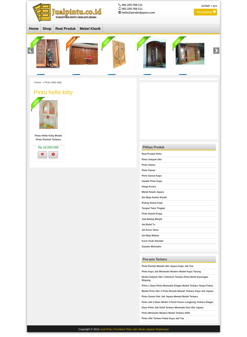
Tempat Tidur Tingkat (153, 208)
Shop (47, 29)
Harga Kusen (149, 186)
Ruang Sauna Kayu (152, 203)
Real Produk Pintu (152, 154)
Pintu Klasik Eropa (152, 213)
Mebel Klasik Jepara (153, 192)
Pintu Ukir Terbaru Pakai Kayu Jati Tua (163, 318)
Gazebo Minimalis (151, 246)
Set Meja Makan (150, 235)
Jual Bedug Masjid (152, 219)
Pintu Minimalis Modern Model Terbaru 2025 (166, 313)
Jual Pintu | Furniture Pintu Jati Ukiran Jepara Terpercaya (134, 329)
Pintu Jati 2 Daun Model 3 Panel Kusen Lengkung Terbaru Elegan (177, 302)
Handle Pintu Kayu (152, 181)
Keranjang (206, 12)
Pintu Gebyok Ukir (152, 159)
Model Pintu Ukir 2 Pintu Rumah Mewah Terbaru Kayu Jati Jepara (177, 291)
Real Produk (65, 29)
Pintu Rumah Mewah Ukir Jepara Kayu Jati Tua (167, 266)
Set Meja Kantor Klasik (154, 197)
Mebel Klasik (90, 29)
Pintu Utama (148, 165)
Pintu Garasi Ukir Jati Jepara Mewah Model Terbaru (170, 296)
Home (34, 29)
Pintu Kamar (148, 170)
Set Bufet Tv (148, 224)
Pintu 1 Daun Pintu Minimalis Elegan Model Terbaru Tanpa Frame (177, 285)
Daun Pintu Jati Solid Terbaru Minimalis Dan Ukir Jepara (172, 307)
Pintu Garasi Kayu (152, 175)
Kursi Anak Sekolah (152, 241)
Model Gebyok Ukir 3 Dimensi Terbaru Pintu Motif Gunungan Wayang (175, 279)
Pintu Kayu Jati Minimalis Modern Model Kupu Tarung (171, 271)
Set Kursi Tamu (150, 230)
